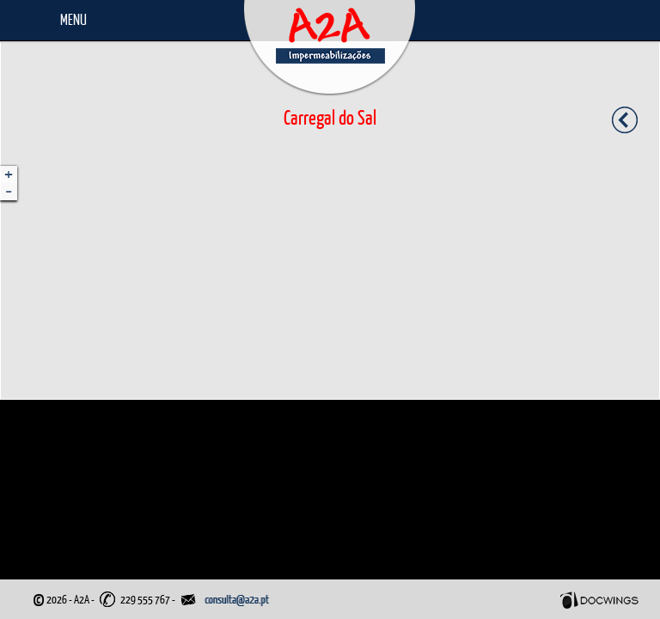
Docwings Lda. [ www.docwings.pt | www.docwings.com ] (599, 600)
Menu (73, 19)
